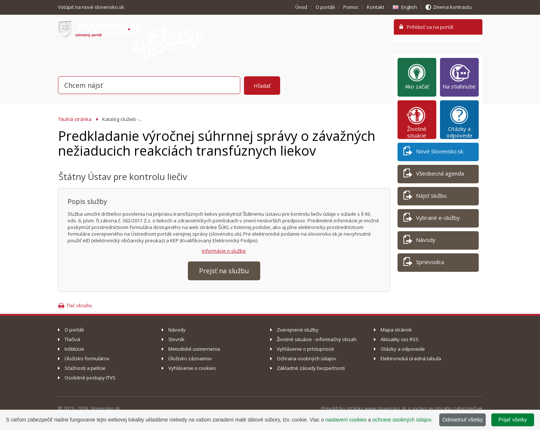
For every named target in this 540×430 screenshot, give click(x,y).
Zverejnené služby (298, 329)
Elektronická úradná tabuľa (411, 358)
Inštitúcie (74, 349)
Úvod (301, 7)
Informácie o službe (224, 250)
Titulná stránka (75, 119)
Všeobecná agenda (433, 175)
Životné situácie (417, 122)
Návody (419, 241)
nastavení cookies (346, 420)
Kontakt (375, 7)
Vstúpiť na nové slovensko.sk (91, 7)
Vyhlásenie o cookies (192, 368)
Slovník (176, 339)
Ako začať (417, 76)
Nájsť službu (425, 197)
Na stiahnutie (459, 76)
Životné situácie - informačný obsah (317, 339)
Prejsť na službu (224, 270)
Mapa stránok (396, 329)
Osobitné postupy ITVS (90, 377)
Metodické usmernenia (194, 349)
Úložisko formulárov (87, 358)
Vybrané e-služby (431, 219)
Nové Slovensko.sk (433, 152)
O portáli (325, 7)
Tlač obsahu (79, 305)
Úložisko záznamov (190, 358)
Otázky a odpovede (459, 122)
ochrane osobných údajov (401, 420)
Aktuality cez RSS (400, 339)
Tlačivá (72, 339)
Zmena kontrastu (452, 7)
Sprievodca (423, 263)
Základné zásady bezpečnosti (311, 368)
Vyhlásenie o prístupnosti (305, 349)
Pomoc (350, 7)
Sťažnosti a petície (85, 368)
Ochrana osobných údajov (306, 358)
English (409, 7)
